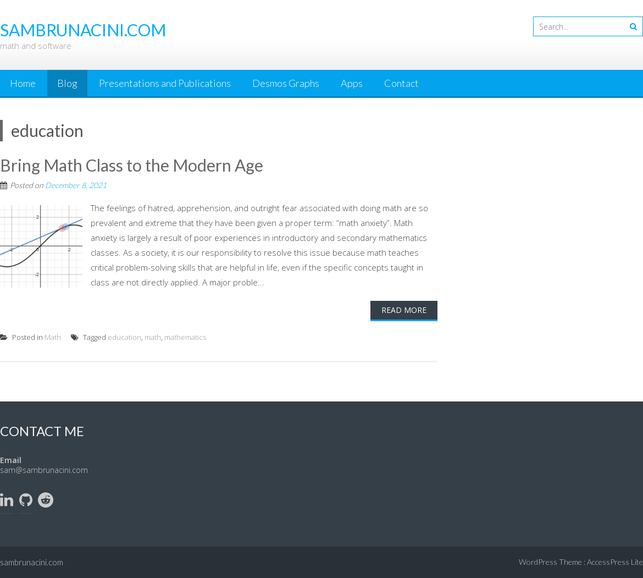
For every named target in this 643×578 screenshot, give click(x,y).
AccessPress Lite (615, 561)
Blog (67, 83)
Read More (403, 310)
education (124, 337)
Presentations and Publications (165, 83)
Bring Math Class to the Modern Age (131, 165)
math (153, 337)
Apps (352, 83)
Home (23, 83)
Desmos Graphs (285, 83)
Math (53, 337)
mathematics (185, 337)
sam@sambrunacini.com (44, 470)
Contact (401, 83)
